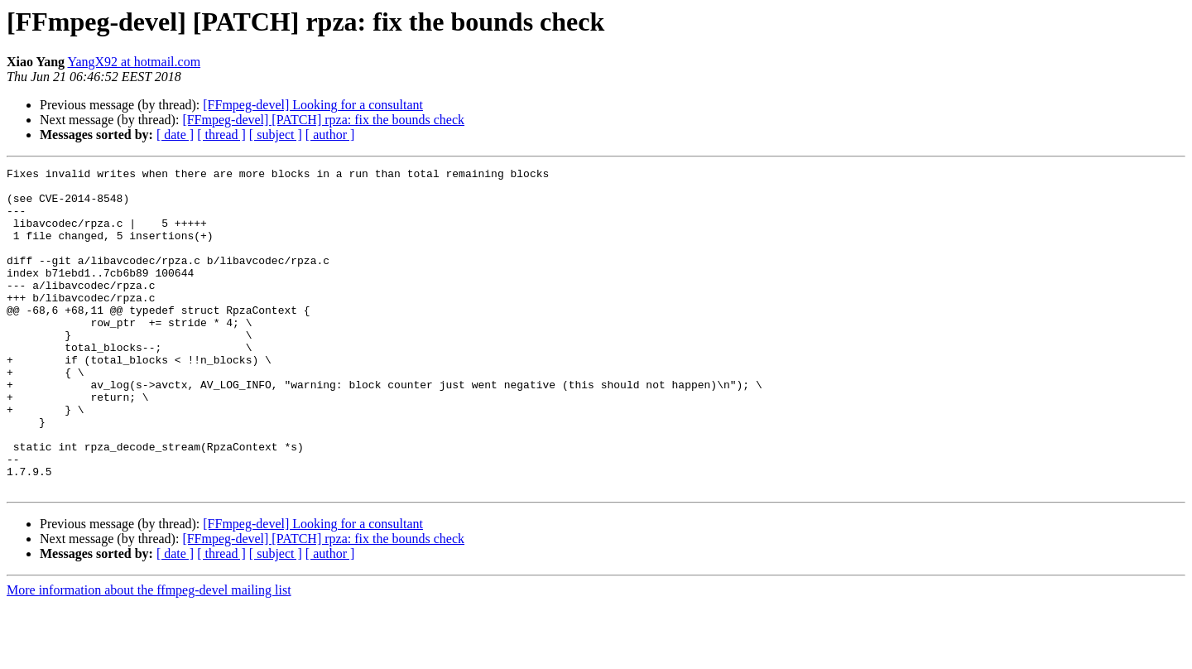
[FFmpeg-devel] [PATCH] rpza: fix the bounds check (323, 120)
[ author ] (330, 135)
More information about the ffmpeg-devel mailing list (149, 654)
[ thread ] (221, 135)
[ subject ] (275, 135)
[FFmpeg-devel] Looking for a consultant (313, 105)
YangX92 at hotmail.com (134, 62)
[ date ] (175, 135)
